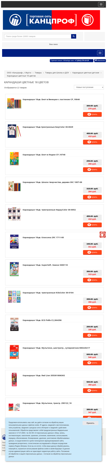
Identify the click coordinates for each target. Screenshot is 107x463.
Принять (90, 423)
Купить (92, 114)
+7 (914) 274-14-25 (82, 60)
